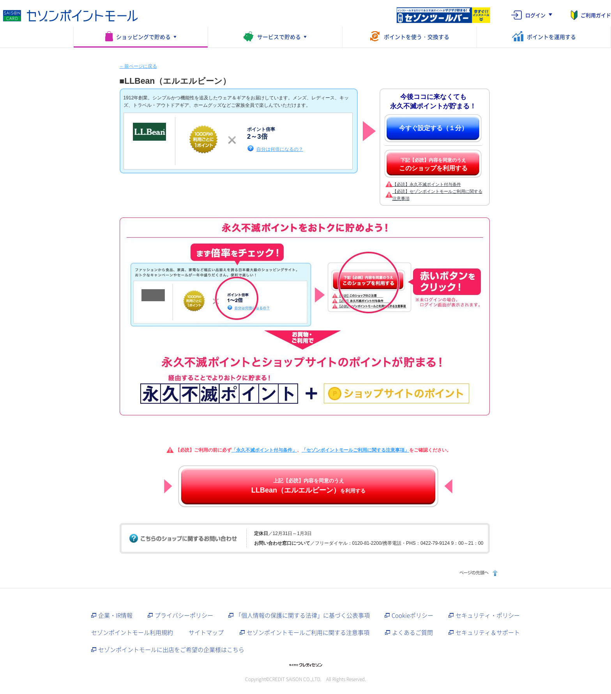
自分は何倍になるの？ (279, 149)
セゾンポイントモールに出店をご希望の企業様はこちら (171, 649)
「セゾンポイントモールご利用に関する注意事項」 (355, 450)
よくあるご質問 (412, 632)
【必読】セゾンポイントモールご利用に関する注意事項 (437, 195)
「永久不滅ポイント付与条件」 (264, 450)
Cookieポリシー (412, 615)
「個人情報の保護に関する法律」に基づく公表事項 (302, 615)
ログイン (535, 15)
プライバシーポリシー (184, 615)
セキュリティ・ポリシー (488, 615)
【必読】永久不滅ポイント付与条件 (426, 184)
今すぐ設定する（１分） (433, 128)
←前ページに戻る (138, 66)
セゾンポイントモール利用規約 (132, 632)
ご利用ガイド (596, 15)
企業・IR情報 (115, 615)
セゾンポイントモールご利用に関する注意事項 (308, 632)
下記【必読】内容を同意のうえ (433, 164)
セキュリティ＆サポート (488, 632)
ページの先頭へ (477, 572)
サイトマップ (206, 632)
